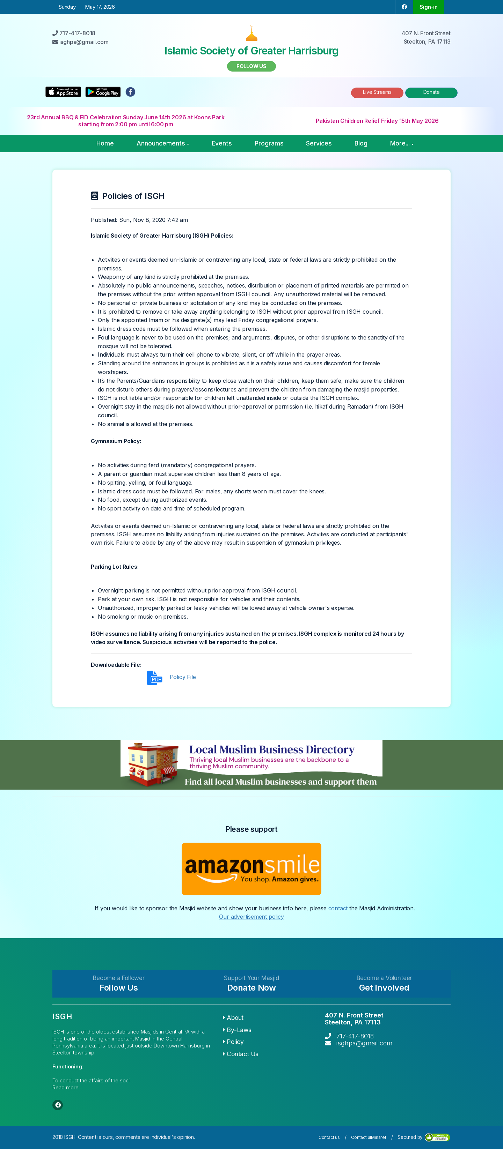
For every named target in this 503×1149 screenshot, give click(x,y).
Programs (269, 143)
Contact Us (241, 1054)
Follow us (251, 66)
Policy (233, 1041)
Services (319, 143)
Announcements (163, 143)
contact (338, 908)
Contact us (329, 1137)
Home (105, 143)
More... (402, 143)
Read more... (67, 1087)
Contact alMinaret (368, 1137)
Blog (361, 143)
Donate (431, 92)
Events (222, 143)
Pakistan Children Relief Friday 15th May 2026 (377, 120)
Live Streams (377, 92)
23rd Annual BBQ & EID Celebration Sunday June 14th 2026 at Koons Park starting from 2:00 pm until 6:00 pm (125, 121)
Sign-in (429, 6)
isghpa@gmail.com (364, 1043)
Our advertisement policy (251, 916)
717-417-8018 (355, 1036)
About (233, 1017)
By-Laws (237, 1030)
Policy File (183, 677)
